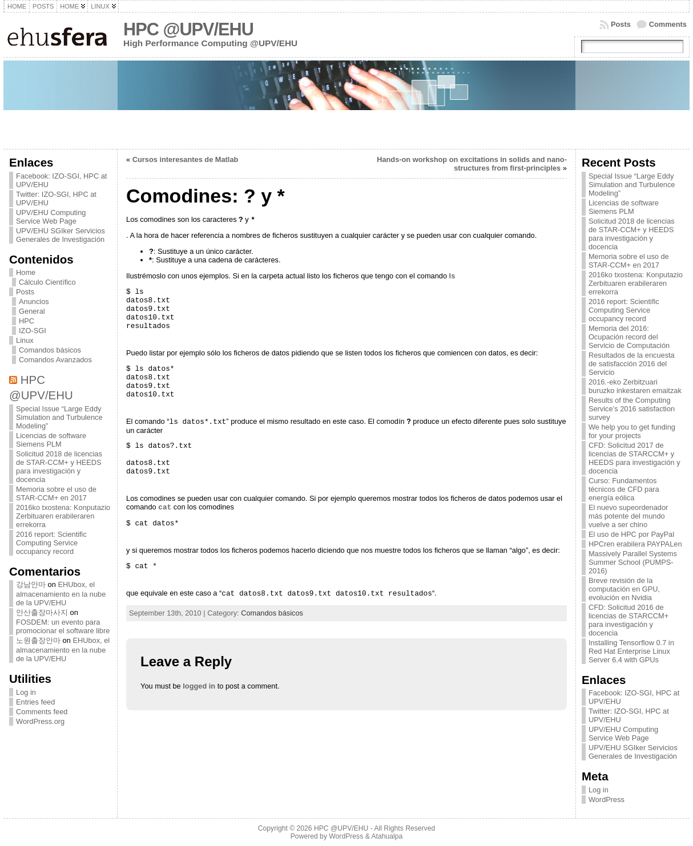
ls (452, 276)
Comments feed (41, 711)
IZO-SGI (32, 330)
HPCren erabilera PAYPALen (635, 544)
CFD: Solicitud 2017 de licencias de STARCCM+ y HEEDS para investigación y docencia (634, 458)
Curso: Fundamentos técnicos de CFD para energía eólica (624, 489)
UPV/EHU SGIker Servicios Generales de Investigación (60, 235)
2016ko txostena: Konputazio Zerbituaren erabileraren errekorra (63, 516)
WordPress (606, 799)
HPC (26, 321)
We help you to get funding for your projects (632, 431)
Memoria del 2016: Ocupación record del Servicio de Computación (629, 337)
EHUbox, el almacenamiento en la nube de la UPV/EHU (61, 593)
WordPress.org (40, 721)
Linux (25, 340)
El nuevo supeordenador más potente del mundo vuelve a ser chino (628, 516)
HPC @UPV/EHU (188, 29)
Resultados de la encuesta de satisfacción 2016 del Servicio (632, 364)
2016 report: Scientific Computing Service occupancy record (51, 543)
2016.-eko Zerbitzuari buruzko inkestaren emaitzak (635, 386)
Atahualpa (386, 836)
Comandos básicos (50, 350)
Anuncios (34, 301)
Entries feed (35, 702)
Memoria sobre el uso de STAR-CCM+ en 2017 (56, 493)
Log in (26, 692)
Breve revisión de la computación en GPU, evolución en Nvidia (624, 589)
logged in (199, 686)
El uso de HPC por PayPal (631, 534)
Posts (621, 24)
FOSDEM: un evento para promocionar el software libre (63, 626)
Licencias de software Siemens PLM (51, 439)
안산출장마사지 (42, 612)
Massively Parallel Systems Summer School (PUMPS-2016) (633, 562)
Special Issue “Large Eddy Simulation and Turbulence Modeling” (59, 417)
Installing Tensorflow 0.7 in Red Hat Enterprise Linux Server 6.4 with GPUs (631, 651)
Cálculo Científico (47, 282)
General (32, 311)
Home (25, 272)
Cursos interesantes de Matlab (185, 159)
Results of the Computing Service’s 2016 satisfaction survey (632, 409)
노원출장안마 (38, 640)
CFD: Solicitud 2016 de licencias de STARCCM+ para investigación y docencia (628, 620)
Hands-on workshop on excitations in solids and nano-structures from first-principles (472, 163)
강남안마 (31, 584)
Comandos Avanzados (55, 359)
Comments (668, 24)
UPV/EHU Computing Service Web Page (51, 216)
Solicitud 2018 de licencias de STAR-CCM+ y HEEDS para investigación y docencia (59, 467)
